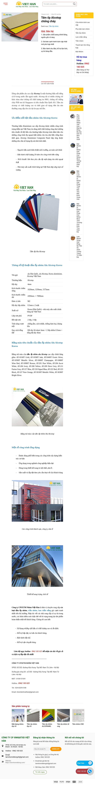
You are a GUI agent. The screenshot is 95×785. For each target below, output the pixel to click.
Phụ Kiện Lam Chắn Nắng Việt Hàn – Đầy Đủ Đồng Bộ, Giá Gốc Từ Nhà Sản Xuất (79, 127)
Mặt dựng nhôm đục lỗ (18, 725)
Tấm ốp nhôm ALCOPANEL (47, 725)
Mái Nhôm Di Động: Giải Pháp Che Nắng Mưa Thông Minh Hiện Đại (79, 155)
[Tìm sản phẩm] (60, 4)
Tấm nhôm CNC (78, 724)
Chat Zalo (80, 763)
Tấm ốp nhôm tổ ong (63, 725)
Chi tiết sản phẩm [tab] (47, 83)
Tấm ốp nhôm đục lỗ (32, 725)
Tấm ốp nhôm (56, 14)
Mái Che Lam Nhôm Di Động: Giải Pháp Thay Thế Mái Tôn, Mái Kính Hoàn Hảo (79, 185)
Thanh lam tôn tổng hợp (83, 46)
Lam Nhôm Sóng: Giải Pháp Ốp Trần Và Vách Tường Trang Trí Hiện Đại (79, 247)
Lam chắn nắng (81, 37)
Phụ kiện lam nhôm (83, 29)
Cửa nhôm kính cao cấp (83, 23)
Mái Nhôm (79, 52)
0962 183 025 (81, 771)
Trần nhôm (79, 41)
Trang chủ (45, 14)
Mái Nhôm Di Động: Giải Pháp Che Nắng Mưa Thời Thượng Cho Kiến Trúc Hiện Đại (79, 218)
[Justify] (74, 4)
